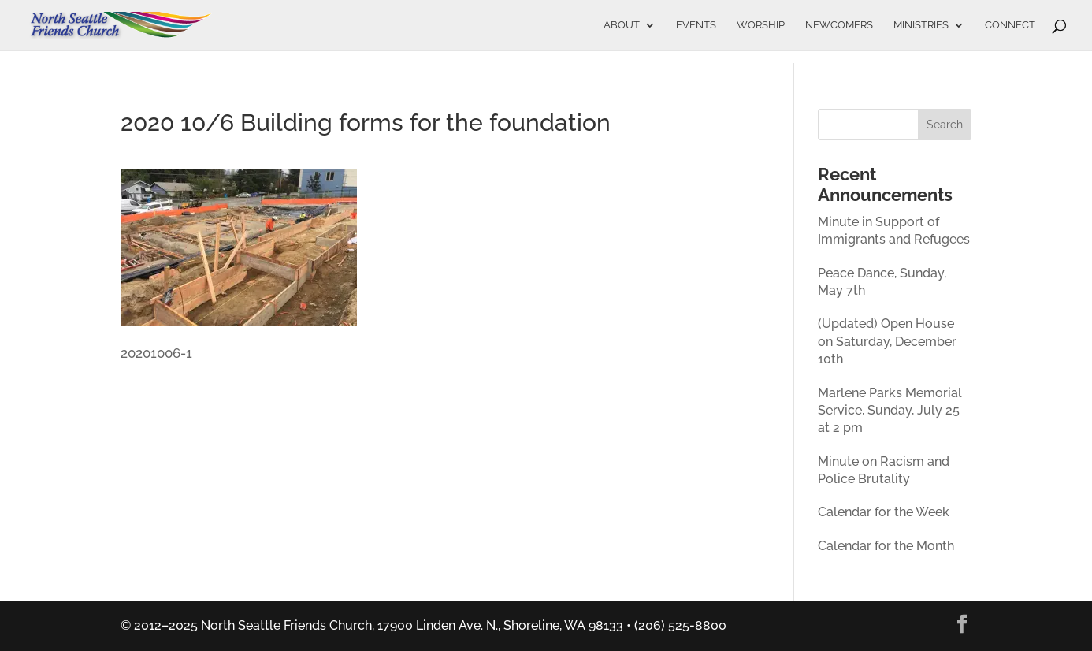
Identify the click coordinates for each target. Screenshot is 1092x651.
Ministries (921, 25)
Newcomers (839, 25)
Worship (761, 25)
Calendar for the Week (883, 511)
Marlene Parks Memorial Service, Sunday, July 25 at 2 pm (890, 410)
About (622, 25)
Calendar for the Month (886, 545)
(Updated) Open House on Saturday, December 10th (887, 341)
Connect (1010, 25)
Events (696, 25)
